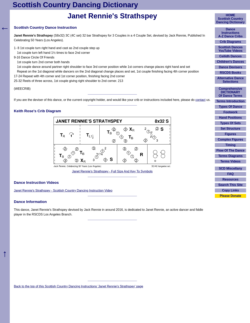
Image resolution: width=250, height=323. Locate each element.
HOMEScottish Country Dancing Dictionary (230, 18)
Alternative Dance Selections (230, 79)
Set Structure (230, 128)
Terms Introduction (230, 101)
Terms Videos (230, 161)
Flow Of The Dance (230, 150)
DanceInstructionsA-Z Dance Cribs (230, 33)
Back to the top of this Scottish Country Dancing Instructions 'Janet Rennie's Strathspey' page (78, 286)
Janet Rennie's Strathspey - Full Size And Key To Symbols (112, 171)
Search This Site (230, 185)
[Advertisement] (112, 250)
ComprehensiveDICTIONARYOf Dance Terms (230, 92)
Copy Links (230, 190)
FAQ (230, 174)
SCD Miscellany (230, 168)
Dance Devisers (230, 67)
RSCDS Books (230, 72)
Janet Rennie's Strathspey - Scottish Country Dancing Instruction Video (63, 190)
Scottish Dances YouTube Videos (230, 49)
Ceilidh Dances (230, 56)
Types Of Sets (230, 123)
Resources (230, 179)
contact (200, 99)
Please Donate (230, 195)
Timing (230, 145)
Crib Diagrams (230, 41)
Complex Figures (230, 139)
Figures (230, 134)
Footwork (230, 112)
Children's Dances (230, 61)
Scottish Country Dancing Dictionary (75, 5)
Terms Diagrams (230, 156)
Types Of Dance (230, 106)
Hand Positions (230, 117)
